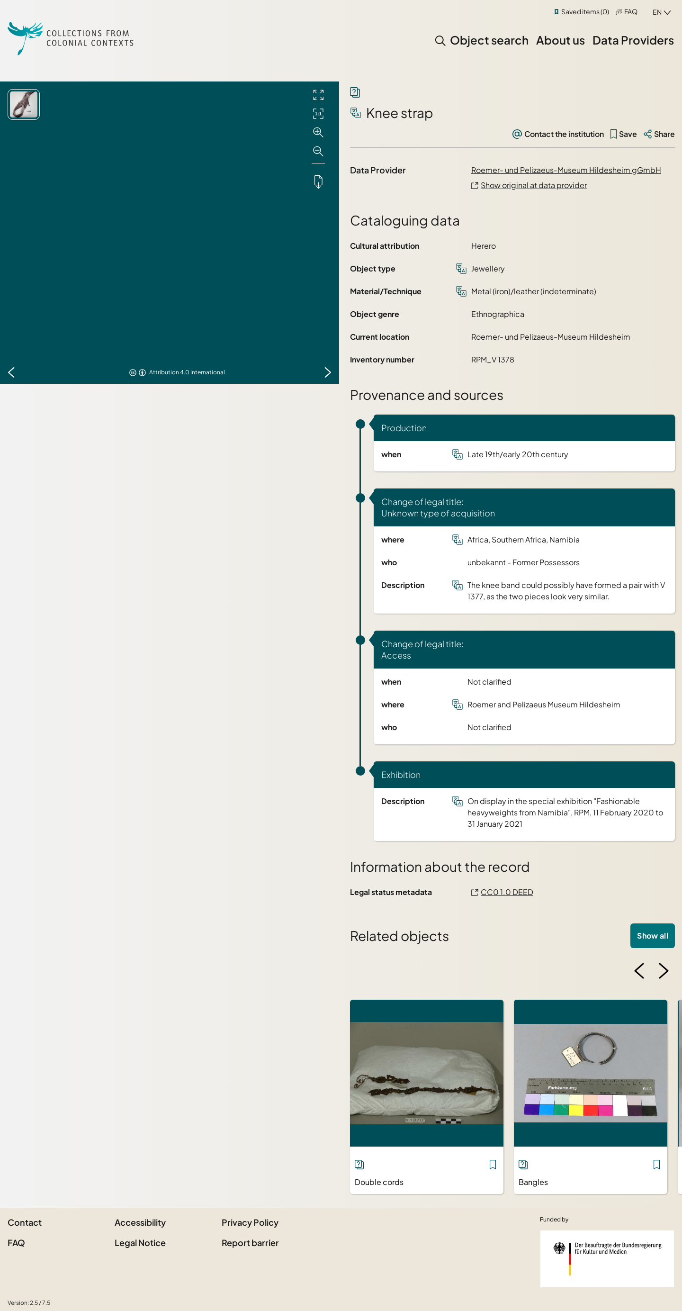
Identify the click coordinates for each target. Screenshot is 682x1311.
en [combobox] (657, 12)
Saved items (585, 11)
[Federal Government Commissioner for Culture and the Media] (607, 1258)
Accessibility (140, 1222)
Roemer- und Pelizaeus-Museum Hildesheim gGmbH (566, 170)
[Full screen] (318, 94)
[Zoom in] (318, 132)
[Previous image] (11, 372)
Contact (25, 1222)
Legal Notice (140, 1242)
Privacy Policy (250, 1222)
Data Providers (633, 40)
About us (560, 40)
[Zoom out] (318, 151)
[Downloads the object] (318, 181)
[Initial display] (318, 113)
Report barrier (250, 1242)
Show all (652, 935)
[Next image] (327, 372)
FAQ (630, 11)
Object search (489, 40)
